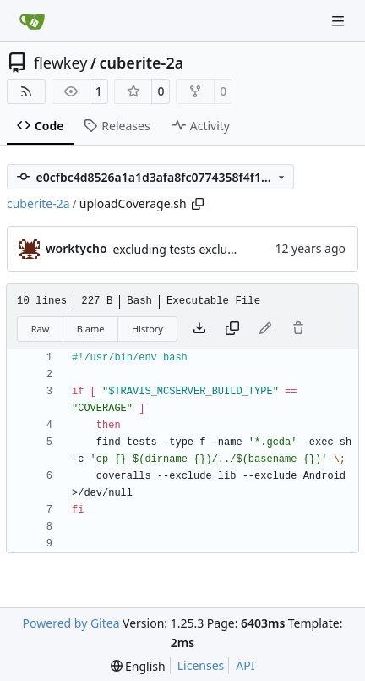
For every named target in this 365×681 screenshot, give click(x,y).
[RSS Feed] (26, 91)
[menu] (138, 666)
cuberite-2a (142, 62)
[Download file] (199, 329)
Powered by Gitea (71, 623)
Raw (40, 328)
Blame (91, 328)
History (147, 328)
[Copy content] (232, 329)
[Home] (32, 21)
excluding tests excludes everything (211, 249)
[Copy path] (198, 204)
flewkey (60, 62)
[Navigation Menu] (340, 21)
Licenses (201, 665)
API (245, 665)
